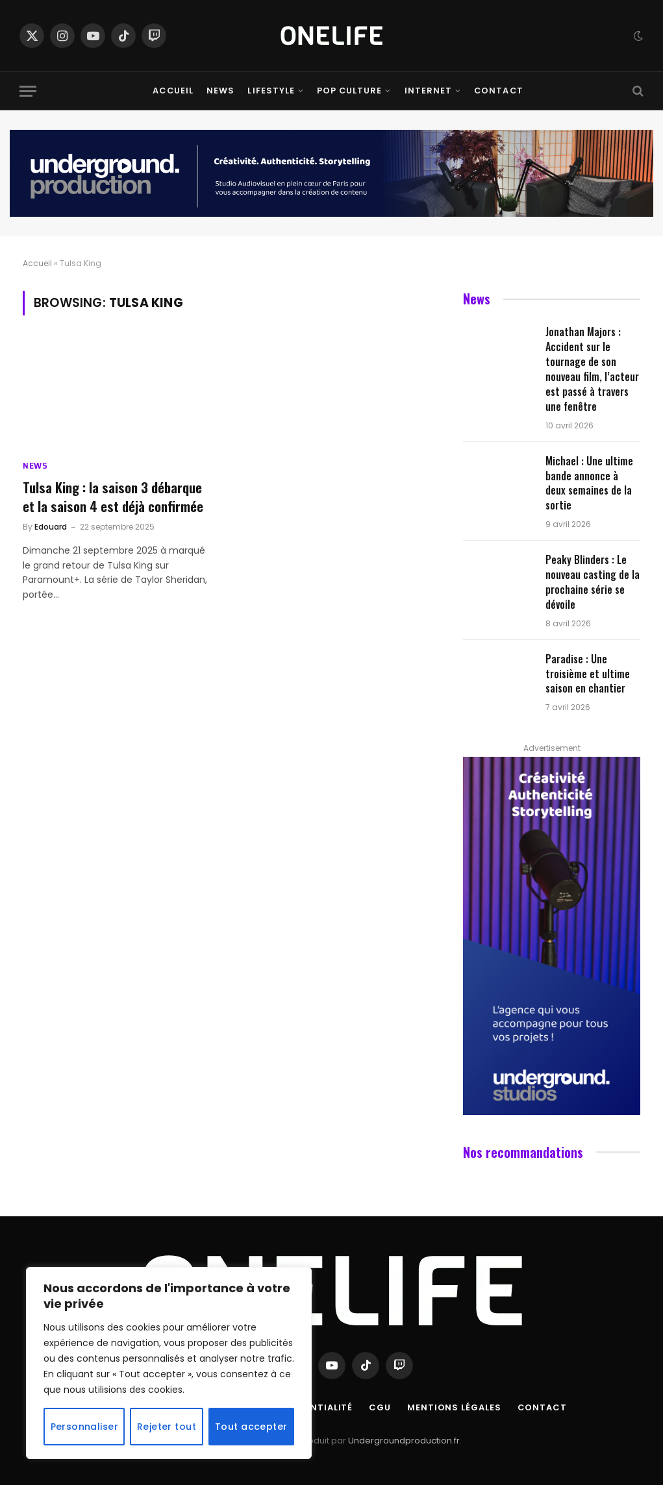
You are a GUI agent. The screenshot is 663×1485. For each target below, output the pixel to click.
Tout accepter (251, 1426)
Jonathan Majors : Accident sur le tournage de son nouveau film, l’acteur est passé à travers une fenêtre (592, 369)
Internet (428, 90)
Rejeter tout (166, 1426)
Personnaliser (84, 1426)
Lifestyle (270, 90)
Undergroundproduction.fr (404, 1440)
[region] (169, 1363)
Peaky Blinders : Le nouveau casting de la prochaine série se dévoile (592, 582)
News (220, 90)
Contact (498, 90)
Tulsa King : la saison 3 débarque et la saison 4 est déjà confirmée (113, 496)
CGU (380, 1407)
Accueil (173, 90)
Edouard (50, 526)
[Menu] (27, 91)
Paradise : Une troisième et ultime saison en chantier (587, 674)
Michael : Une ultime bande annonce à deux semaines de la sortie (589, 483)
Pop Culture (349, 90)
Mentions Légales (454, 1407)
